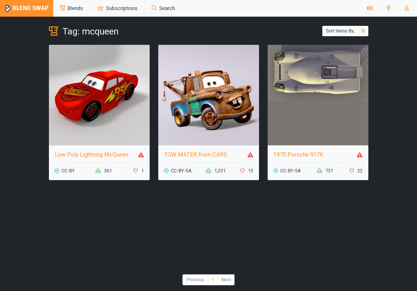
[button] (388, 8)
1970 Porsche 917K (298, 154)
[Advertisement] (208, 229)
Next (226, 279)
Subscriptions (117, 8)
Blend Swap (27, 8)
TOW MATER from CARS (195, 154)
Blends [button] (71, 8)
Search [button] (163, 8)
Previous (195, 279)
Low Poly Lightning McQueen (91, 154)
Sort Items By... (345, 31)
